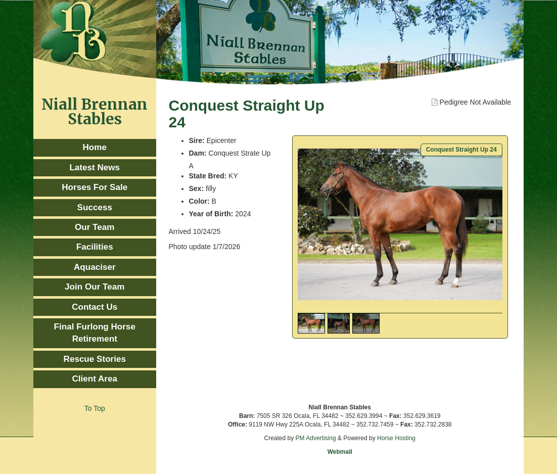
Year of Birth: (211, 214)
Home (95, 147)
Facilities (94, 247)
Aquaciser (95, 267)
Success (94, 207)
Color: (199, 201)
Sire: (197, 140)
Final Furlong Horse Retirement (94, 333)
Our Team (94, 227)
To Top (94, 408)
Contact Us (94, 307)
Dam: (198, 153)
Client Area (94, 379)
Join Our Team (94, 287)
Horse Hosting (396, 438)
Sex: (196, 188)
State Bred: (208, 176)
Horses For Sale (94, 187)
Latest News (94, 167)
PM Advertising (316, 438)
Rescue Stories (95, 359)
